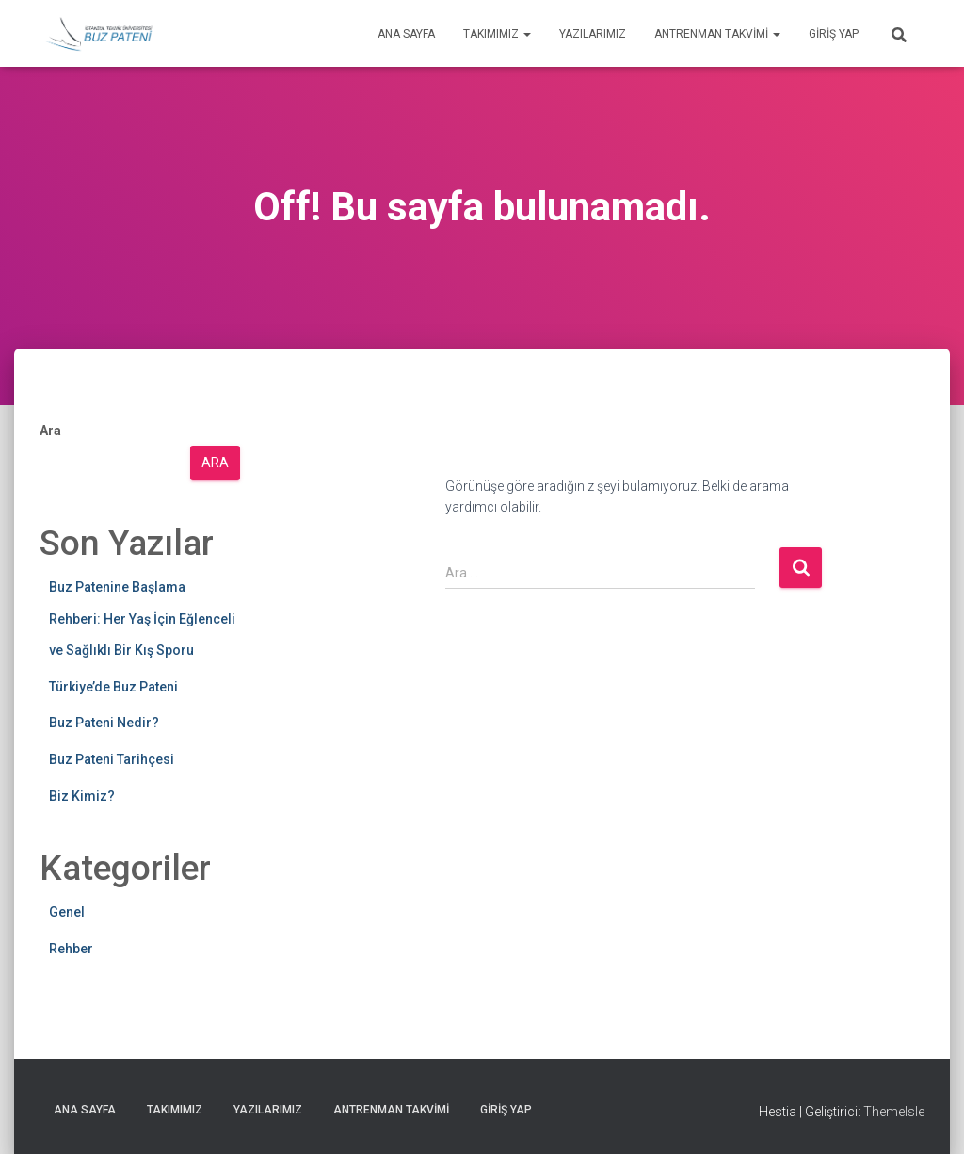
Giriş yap (834, 34)
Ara (50, 430)
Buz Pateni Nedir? (104, 722)
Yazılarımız (592, 34)
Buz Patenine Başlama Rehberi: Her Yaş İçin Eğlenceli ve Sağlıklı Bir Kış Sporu (142, 618)
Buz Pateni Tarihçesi (111, 759)
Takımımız (497, 34)
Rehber (71, 948)
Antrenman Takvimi (717, 34)
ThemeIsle (893, 1111)
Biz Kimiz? (82, 796)
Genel (67, 911)
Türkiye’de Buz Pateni (113, 686)
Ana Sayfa (406, 34)
